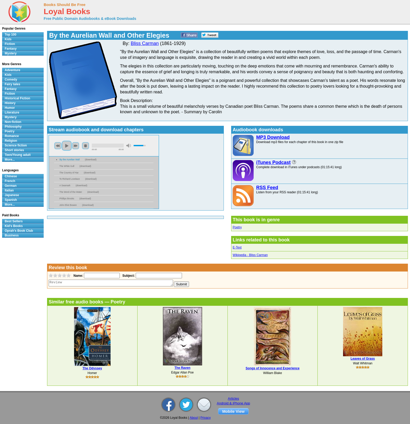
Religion (11, 141)
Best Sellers (14, 221)
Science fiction (16, 145)
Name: (78, 276)
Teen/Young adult (18, 155)
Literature (12, 112)
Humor (10, 108)
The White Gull (66, 166)
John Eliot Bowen (68, 205)
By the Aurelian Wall (70, 159)
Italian (9, 190)
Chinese (11, 176)
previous (57, 145)
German (10, 186)
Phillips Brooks (66, 198)
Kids (8, 39)
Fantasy (10, 48)
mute (128, 146)
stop (85, 145)
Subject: (128, 276)
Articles (233, 398)
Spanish (11, 200)
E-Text (237, 247)
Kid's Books (14, 226)
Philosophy (13, 126)
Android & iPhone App (233, 403)
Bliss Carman (145, 43)
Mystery (10, 53)
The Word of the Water (70, 192)
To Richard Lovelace (69, 179)
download (91, 159)
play (66, 145)
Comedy (11, 79)
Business (12, 235)
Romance (12, 136)
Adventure (12, 70)
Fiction (10, 44)
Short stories (14, 150)
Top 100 (10, 34)
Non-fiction (13, 122)
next (75, 145)
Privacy (205, 418)
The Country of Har (68, 172)
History (10, 103)
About (194, 418)
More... (10, 159)
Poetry (237, 227)
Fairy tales (12, 84)
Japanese (12, 195)
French (10, 181)
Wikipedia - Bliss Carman (250, 255)
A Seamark (64, 185)
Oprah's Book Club (19, 231)
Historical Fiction (17, 98)
